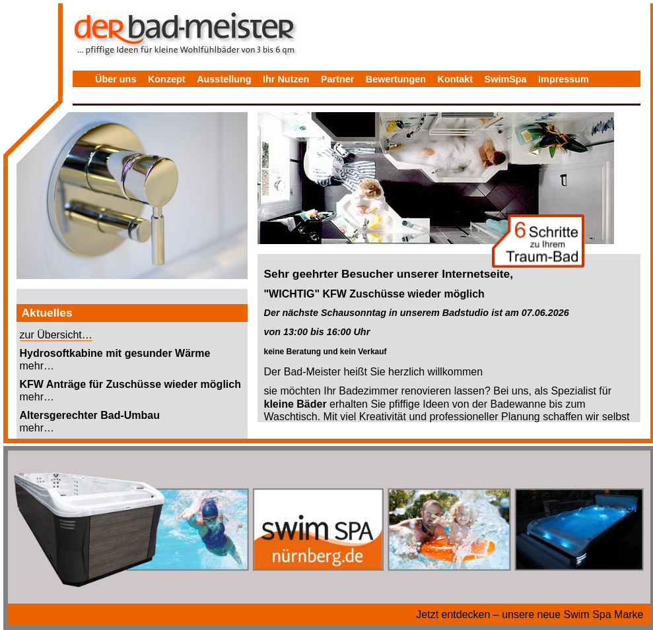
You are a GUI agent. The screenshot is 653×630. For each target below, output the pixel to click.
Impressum (563, 79)
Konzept (167, 79)
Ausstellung (224, 79)
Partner (337, 79)
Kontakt (455, 79)
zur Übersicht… (56, 334)
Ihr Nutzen (286, 79)
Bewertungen (396, 79)
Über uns (115, 79)
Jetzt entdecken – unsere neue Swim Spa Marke (529, 614)
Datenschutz (123, 98)
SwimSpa (506, 79)
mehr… (37, 365)
